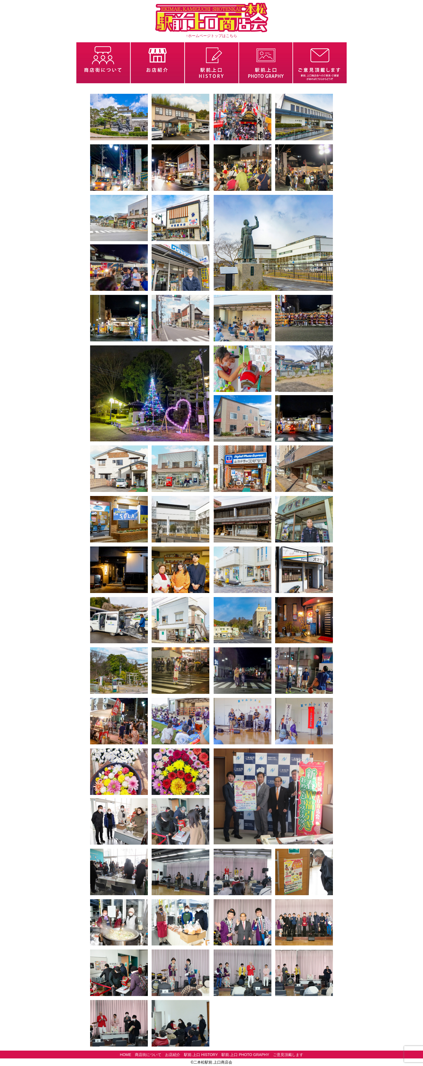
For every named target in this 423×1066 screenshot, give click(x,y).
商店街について (148, 1054)
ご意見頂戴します (288, 1054)
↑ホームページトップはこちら (211, 36)
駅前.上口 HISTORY (201, 1054)
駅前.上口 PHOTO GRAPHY (245, 1054)
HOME (125, 1054)
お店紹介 (172, 1054)
